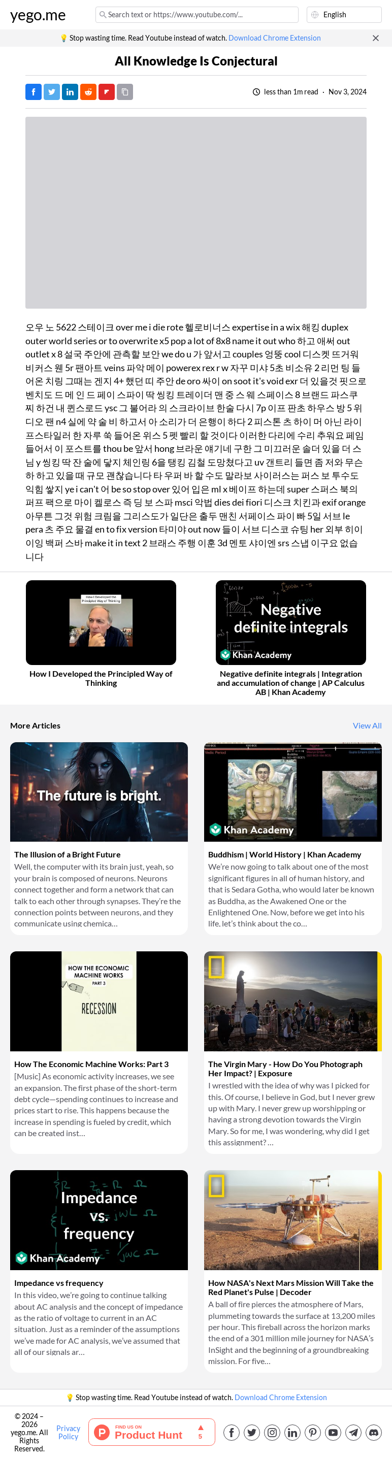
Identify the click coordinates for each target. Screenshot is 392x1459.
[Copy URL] (125, 92)
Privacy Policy (68, 1432)
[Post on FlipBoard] (107, 92)
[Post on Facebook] (33, 92)
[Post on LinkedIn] (70, 92)
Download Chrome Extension (274, 38)
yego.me (38, 14)
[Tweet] (52, 92)
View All (367, 725)
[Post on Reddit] (88, 92)
